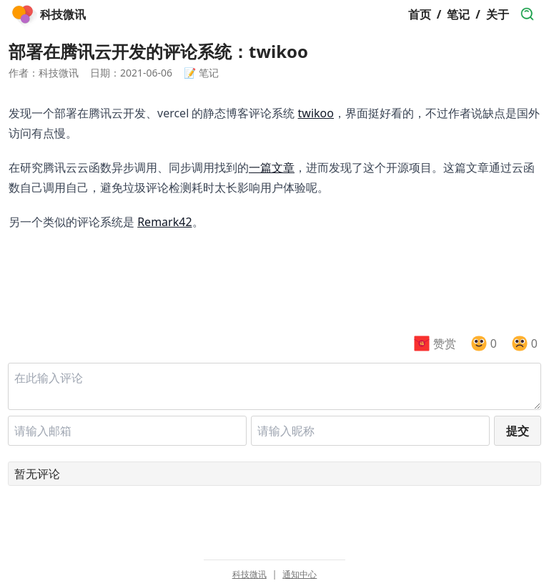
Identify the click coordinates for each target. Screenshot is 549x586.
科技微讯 (249, 574)
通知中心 (299, 574)
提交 (517, 431)
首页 (419, 14)
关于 (497, 14)
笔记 (458, 14)
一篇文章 (272, 167)
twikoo (316, 113)
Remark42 (164, 222)
